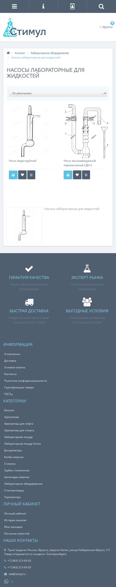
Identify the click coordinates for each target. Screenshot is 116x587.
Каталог (20, 53)
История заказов (15, 520)
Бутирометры (13, 450)
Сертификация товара (19, 387)
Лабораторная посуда (18, 437)
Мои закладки (13, 527)
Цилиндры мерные (16, 477)
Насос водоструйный (22, 161)
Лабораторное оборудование (49, 53)
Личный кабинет (15, 513)
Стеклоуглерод (14, 490)
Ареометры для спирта (19, 430)
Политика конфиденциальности (25, 381)
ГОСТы (8, 394)
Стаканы (10, 464)
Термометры (12, 497)
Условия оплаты (14, 367)
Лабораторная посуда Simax (22, 444)
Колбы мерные (14, 457)
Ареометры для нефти (18, 424)
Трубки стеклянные (16, 470)
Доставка (10, 361)
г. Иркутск (106, 27)
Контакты (10, 374)
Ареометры (11, 417)
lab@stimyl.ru (15, 574)
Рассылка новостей (16, 533)
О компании (12, 354)
